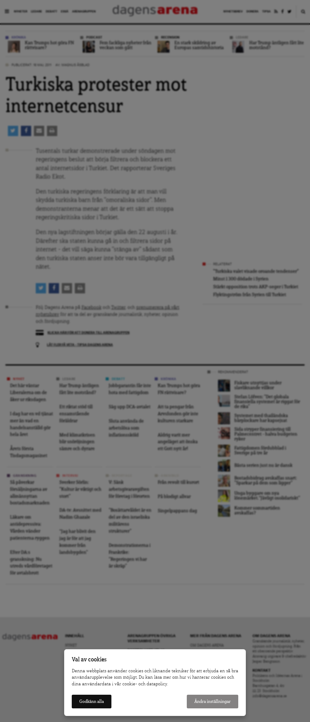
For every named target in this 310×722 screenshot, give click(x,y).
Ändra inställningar (212, 701)
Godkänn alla (91, 701)
